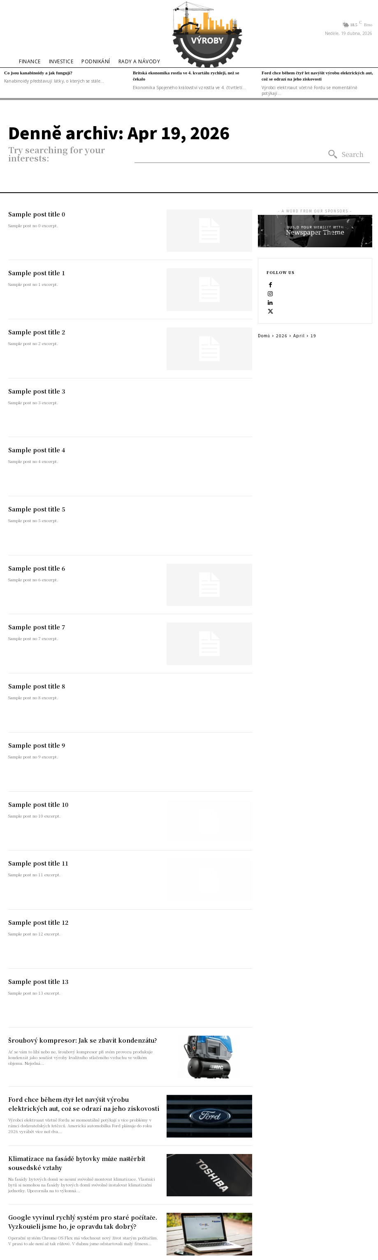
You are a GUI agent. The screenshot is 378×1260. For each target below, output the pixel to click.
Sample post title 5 (36, 509)
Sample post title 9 (36, 745)
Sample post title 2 (36, 332)
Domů (264, 335)
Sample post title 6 (36, 568)
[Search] (345, 154)
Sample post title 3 (36, 391)
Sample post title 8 (36, 686)
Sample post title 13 (38, 981)
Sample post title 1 (36, 273)
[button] (16, 28)
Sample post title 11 (38, 863)
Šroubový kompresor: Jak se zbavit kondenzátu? (82, 1040)
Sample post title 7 (36, 627)
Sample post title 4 (36, 450)
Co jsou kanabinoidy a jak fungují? (38, 72)
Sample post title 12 (38, 922)
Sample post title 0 (36, 214)
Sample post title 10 (38, 804)
